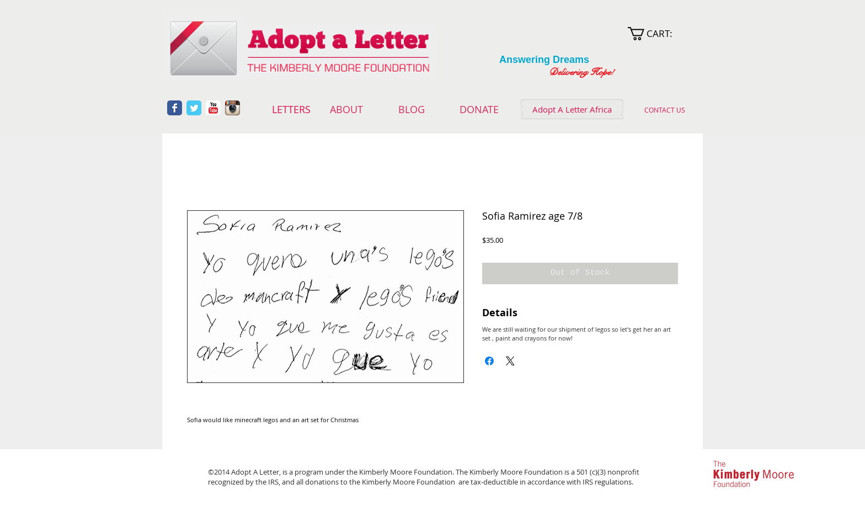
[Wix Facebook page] (174, 107)
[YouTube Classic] (213, 107)
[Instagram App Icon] (232, 107)
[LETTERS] (291, 109)
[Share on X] (510, 361)
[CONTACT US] (664, 109)
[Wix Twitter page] (193, 107)
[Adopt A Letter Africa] (572, 109)
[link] (657, 33)
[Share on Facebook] (489, 361)
